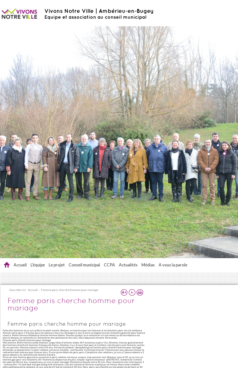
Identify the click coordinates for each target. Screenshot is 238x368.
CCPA (109, 264)
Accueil (20, 264)
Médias (148, 264)
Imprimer (139, 292)
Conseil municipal (84, 264)
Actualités (128, 264)
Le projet (57, 264)
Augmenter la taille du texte (124, 292)
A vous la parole (173, 264)
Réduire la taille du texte (132, 292)
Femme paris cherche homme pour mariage (7, 265)
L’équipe (38, 264)
